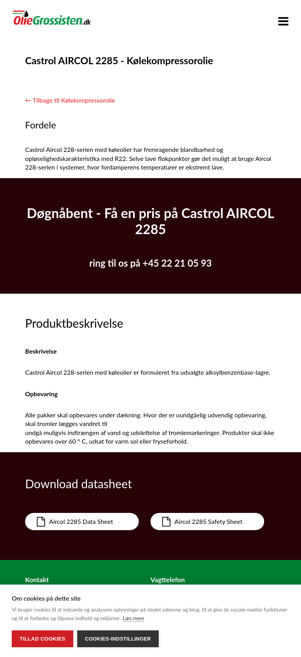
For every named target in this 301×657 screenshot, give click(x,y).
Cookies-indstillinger (118, 639)
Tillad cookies (42, 639)
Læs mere (133, 618)
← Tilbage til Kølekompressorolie (70, 100)
